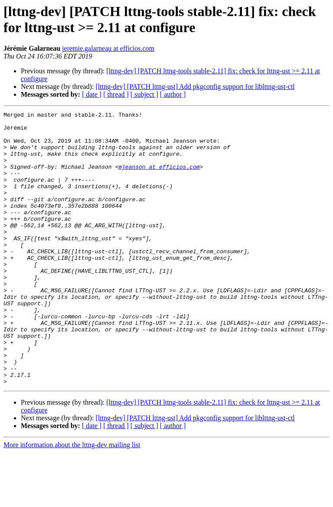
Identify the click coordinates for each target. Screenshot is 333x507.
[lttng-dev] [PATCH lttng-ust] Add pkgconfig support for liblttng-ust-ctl (194, 86)
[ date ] (91, 94)
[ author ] (173, 94)
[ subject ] (144, 94)
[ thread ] (116, 94)
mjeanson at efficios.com (158, 178)
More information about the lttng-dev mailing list (71, 499)
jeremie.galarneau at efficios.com (108, 48)
